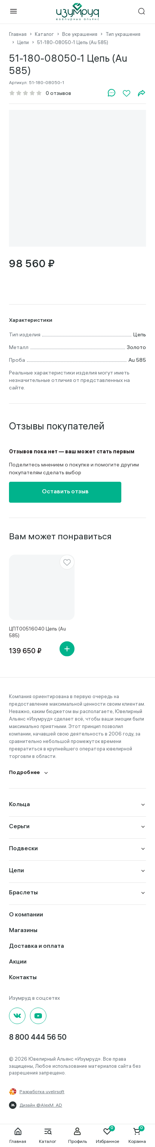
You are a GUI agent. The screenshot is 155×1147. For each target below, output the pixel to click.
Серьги (19, 827)
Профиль (77, 1135)
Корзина (137, 1135)
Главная (17, 1135)
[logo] (77, 12)
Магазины (23, 931)
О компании (26, 915)
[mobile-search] (141, 12)
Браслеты (23, 893)
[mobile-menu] (13, 12)
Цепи (16, 871)
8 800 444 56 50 (38, 1038)
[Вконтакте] (17, 1016)
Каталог (47, 1135)
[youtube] (38, 1016)
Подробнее (24, 773)
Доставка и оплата (36, 946)
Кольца (19, 805)
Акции (18, 962)
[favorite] (67, 561)
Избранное (107, 1135)
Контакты (23, 978)
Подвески (23, 849)
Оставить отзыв (65, 492)
